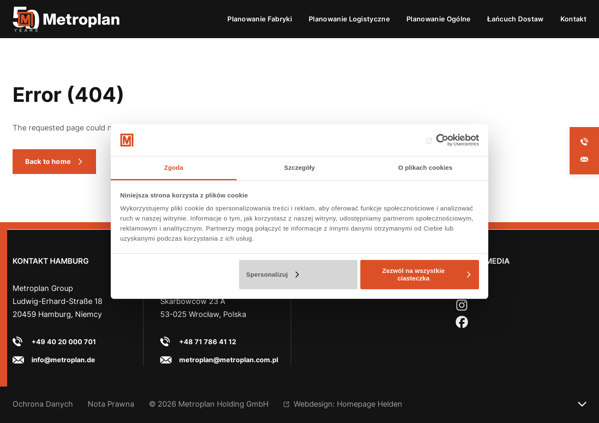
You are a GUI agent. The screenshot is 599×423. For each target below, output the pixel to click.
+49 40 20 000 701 (63, 341)
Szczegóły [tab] (299, 167)
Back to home (48, 161)
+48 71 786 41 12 (207, 341)
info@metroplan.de (63, 360)
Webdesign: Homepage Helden (348, 404)
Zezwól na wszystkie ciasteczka (413, 274)
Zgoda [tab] (173, 167)
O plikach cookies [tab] (425, 167)
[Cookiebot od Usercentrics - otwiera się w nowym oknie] (442, 140)
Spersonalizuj (267, 274)
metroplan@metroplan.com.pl (228, 360)
